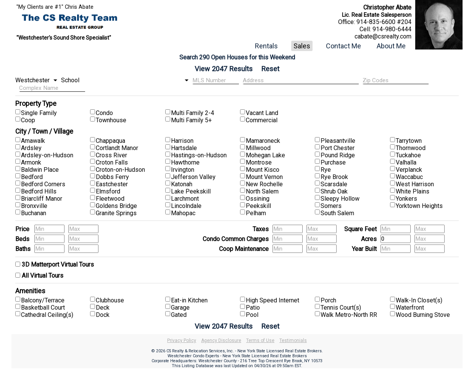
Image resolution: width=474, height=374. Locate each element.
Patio (253, 307)
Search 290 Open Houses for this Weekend (237, 57)
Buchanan (33, 213)
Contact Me (343, 46)
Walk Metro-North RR (349, 314)
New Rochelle (264, 184)
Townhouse (111, 120)
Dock (103, 314)
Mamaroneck (263, 140)
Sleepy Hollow (340, 198)
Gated (179, 314)
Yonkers (406, 198)
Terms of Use (260, 340)
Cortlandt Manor (117, 148)
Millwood (258, 148)
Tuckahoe (408, 155)
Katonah (181, 184)
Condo (104, 113)
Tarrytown (409, 140)
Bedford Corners (43, 184)
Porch (328, 300)
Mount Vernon (264, 177)
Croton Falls (112, 162)
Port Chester (338, 148)
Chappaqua (110, 140)
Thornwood (411, 148)
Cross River (111, 155)
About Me (391, 46)
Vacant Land (262, 113)
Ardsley (31, 148)
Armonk (31, 162)
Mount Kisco (262, 169)
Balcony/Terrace (42, 300)
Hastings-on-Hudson (199, 155)
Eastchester (112, 184)
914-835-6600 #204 (383, 22)
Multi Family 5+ (191, 120)
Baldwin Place (40, 169)
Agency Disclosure (221, 340)
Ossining (257, 198)
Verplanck (409, 169)
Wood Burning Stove (423, 314)
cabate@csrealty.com (383, 36)
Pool (252, 314)
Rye (326, 169)
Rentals (266, 46)
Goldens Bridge (116, 205)
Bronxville (34, 205)
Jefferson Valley (193, 177)
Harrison (182, 140)
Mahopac (183, 213)
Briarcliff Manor (41, 198)
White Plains (412, 191)
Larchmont (185, 198)
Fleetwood (110, 198)
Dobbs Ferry (112, 177)
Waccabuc (409, 177)
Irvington (182, 169)
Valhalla (406, 162)
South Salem (337, 213)
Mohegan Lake (265, 155)
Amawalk (33, 140)
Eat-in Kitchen (189, 300)
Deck (103, 307)
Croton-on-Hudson (120, 169)
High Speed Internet (272, 300)
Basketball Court (43, 307)
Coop (28, 120)
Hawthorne (185, 162)
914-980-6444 (391, 29)
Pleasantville (338, 140)
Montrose (259, 162)
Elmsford (108, 191)
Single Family (39, 113)
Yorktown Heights (419, 205)
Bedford (32, 177)
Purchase (333, 162)
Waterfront (410, 307)
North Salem (262, 191)
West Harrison (415, 184)
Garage (180, 307)
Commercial (261, 120)
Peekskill (258, 205)
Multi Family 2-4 (192, 113)
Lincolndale (186, 205)
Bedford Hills (38, 191)
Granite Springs (116, 213)
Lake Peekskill (191, 191)
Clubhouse (110, 300)
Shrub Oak (334, 191)
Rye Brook (334, 177)
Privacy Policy (181, 340)
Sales (301, 46)
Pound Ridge (338, 155)
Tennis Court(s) (341, 307)
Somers (331, 205)
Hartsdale (184, 148)
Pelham (256, 213)
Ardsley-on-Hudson (47, 155)
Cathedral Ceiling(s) (47, 314)
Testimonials (293, 340)
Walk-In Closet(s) (419, 300)
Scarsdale (334, 184)
